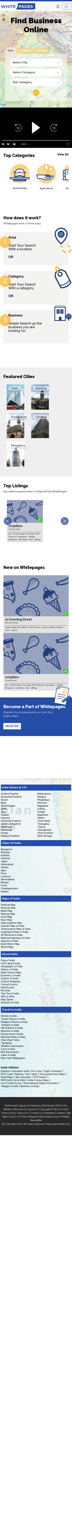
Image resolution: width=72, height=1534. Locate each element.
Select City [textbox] (20, 62)
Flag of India (8, 960)
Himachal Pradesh (11, 821)
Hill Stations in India (12, 1028)
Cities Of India (11, 843)
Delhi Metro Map (10, 944)
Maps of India (11, 898)
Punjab (41, 811)
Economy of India (10, 975)
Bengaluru (18, 445)
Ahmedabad (8, 879)
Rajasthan (42, 815)
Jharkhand (6, 827)
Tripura (41, 827)
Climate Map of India (12, 926)
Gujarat (5, 815)
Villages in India (9, 1086)
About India (9, 954)
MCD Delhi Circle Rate (13, 1080)
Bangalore (6, 849)
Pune (4, 873)
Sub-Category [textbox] (22, 82)
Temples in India (10, 1025)
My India (5, 990)
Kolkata (5, 855)
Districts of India (10, 1002)
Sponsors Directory (30, 1105)
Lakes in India (8, 1055)
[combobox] (36, 62)
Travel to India (11, 1009)
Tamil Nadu (43, 821)
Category (25, 50)
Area (11, 50)
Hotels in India (9, 1016)
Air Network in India (11, 935)
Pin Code (36, 1071)
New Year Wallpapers (13, 1058)
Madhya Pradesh (10, 836)
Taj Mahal (6, 1043)
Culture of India (9, 978)
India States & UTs (14, 787)
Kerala (4, 833)
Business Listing (29, 1086)
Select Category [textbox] (24, 72)
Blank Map (6, 911)
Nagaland (42, 805)
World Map (7, 947)
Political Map (8, 905)
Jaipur (4, 861)
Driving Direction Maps (52, 1074)
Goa (3, 811)
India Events (7, 987)
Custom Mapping (10, 981)
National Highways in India (15, 938)
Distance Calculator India (15, 1071)
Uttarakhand (44, 830)
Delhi (14, 388)
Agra (3, 870)
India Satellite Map (11, 923)
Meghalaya (43, 799)
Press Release (29, 1116)
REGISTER (12, 726)
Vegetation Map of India (14, 932)
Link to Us (14, 1116)
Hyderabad (19, 417)
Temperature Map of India (15, 929)
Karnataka (6, 830)
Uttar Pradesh (45, 833)
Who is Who (8, 996)
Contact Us (36, 1113)
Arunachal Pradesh (11, 796)
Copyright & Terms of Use (53, 1109)
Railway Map (8, 914)
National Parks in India (13, 1037)
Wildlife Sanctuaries (12, 1046)
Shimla (4, 867)
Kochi (4, 885)
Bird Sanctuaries (10, 1052)
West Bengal (44, 836)
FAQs (59, 1105)
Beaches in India (10, 1031)
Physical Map (8, 908)
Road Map (6, 917)
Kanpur (5, 891)
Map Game (7, 999)
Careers (61, 1113)
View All (63, 154)
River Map (6, 920)
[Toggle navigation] (66, 6)
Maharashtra (44, 793)
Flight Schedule (53, 1071)
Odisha (41, 808)
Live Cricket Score (11, 1083)
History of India (9, 969)
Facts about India (10, 963)
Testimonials (11, 1105)
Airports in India (9, 941)
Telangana (43, 824)
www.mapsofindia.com (58, 1124)
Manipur (41, 796)
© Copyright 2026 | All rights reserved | (24, 1124)
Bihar (3, 802)
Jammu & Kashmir (11, 824)
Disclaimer (48, 1105)
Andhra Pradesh (10, 793)
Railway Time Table (26, 1074)
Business (42, 50)
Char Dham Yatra (10, 1040)
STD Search (40, 1077)
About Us (23, 1113)
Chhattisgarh (8, 805)
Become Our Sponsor (26, 1109)
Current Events (9, 984)
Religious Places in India (14, 1022)
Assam (4, 799)
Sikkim (40, 818)
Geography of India (12, 966)
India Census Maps (11, 972)
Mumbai (41, 388)
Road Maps (7, 1077)
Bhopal (5, 882)
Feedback (49, 1113)
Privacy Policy (9, 1113)
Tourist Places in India (13, 1019)
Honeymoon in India (12, 1034)
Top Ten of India (10, 993)
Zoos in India (8, 1049)
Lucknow (6, 876)
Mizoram (42, 802)
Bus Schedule (23, 1077)
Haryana (5, 818)
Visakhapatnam (9, 888)
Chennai (41, 417)
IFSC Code (7, 1074)
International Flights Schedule (41, 1083)
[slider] (36, 140)
